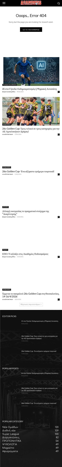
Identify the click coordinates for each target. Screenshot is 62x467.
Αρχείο (5, 249)
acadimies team (7, 134)
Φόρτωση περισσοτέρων (31, 304)
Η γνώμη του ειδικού (9, 84)
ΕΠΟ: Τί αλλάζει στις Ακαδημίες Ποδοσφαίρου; (25, 253)
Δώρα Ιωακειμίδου (8, 92)
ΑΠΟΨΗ (5, 207)
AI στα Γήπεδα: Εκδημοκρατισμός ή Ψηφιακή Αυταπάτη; (29, 88)
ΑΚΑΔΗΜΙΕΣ (6, 124)
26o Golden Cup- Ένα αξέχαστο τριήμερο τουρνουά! (28, 171)
